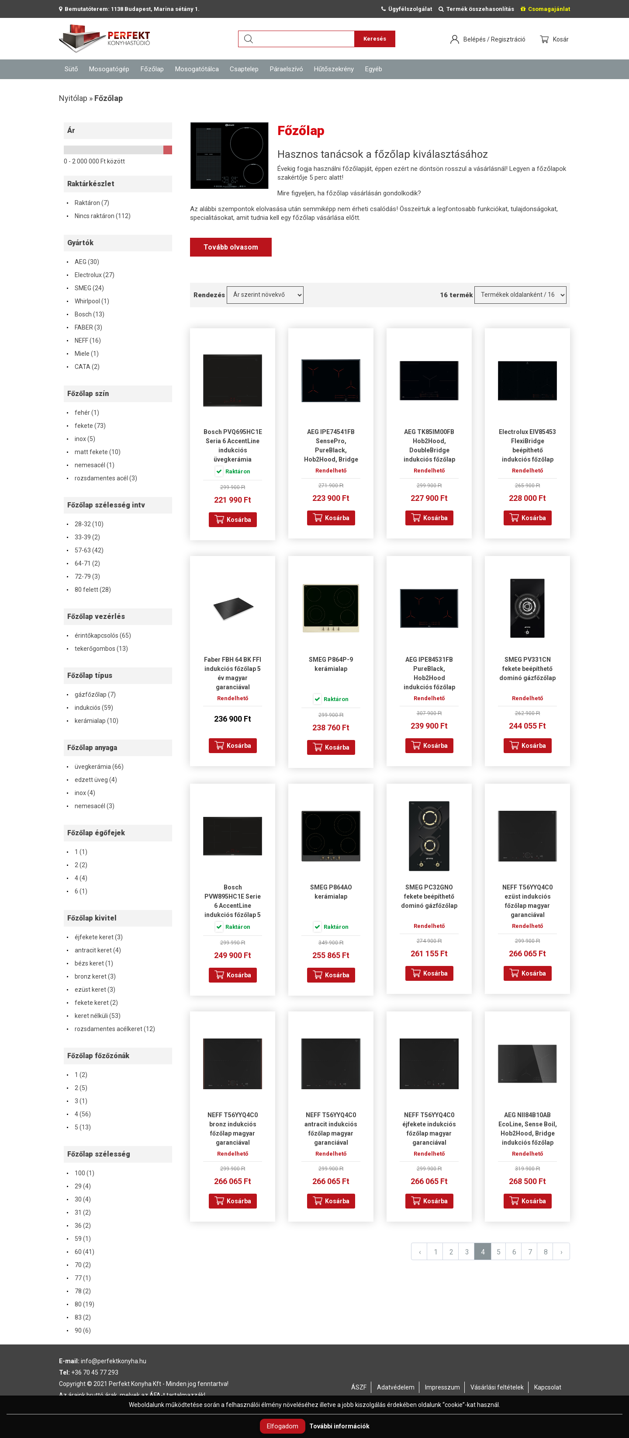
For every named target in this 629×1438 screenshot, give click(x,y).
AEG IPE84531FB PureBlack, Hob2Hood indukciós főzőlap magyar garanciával (429, 678)
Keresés (374, 38)
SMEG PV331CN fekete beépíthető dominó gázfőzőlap (527, 668)
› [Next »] (561, 1252)
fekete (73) (86, 426)
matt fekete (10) (93, 452)
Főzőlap (152, 69)
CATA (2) (83, 367)
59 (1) (78, 1239)
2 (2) (76, 865)
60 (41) (80, 1252)
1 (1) (76, 852)
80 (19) (80, 1304)
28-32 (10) (85, 524)
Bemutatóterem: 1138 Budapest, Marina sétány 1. (129, 9)
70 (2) (78, 1265)
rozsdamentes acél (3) (101, 478)
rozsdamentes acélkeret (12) (110, 1029)
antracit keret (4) (93, 950)
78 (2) (78, 1291)
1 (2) (76, 1075)
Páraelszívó (286, 69)
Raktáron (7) (87, 203)
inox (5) (80, 439)
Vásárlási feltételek (497, 1387)
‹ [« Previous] (420, 1252)
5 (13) (78, 1127)
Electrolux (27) (90, 275)
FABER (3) (84, 327)
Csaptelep (244, 69)
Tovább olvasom (231, 247)
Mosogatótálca (197, 69)
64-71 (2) (83, 563)
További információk (339, 1426)
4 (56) (78, 1114)
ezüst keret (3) (90, 989)
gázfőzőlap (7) (91, 694)
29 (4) (78, 1186)
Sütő (71, 69)
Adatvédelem (396, 1387)
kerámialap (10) (92, 721)
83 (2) (78, 1317)
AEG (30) (82, 262)
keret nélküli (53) (93, 1016)
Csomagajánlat (545, 9)
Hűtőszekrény (334, 69)
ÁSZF (358, 1387)
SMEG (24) (85, 288)
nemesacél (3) (90, 806)
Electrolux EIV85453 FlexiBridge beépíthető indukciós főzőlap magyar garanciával (527, 450)
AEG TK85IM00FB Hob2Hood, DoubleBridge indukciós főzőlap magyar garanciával (429, 450)
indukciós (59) (89, 708)
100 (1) (80, 1173)
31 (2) (78, 1212)
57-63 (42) (85, 550)
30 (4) (78, 1199)
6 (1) (76, 891)
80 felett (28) (88, 590)
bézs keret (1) (89, 963)
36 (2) (78, 1226)
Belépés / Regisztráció (494, 39)
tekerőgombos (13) (97, 649)
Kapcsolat (547, 1387)
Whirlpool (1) (87, 301)
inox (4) (80, 793)
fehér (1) (82, 413)
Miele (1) (82, 354)
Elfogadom (282, 1426)
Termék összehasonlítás (476, 9)
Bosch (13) (85, 314)
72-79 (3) (83, 576)
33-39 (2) (83, 537)
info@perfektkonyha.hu (113, 1361)
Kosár (561, 39)
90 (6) (78, 1330)
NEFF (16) (83, 340)
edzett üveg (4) (91, 780)
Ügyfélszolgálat (406, 9)
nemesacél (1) (90, 465)
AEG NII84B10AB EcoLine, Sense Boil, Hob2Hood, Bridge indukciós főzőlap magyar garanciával (527, 1133)
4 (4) (76, 878)
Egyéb (373, 69)
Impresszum (442, 1387)
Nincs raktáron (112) (98, 216)
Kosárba (239, 519)
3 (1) (76, 1101)
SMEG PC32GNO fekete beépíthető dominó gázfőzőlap (429, 896)
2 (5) (76, 1088)
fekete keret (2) (92, 1003)
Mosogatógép (109, 69)
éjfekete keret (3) (94, 937)
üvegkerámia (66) (95, 767)
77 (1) (78, 1278)
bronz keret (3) (91, 976)
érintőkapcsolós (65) (98, 635)
